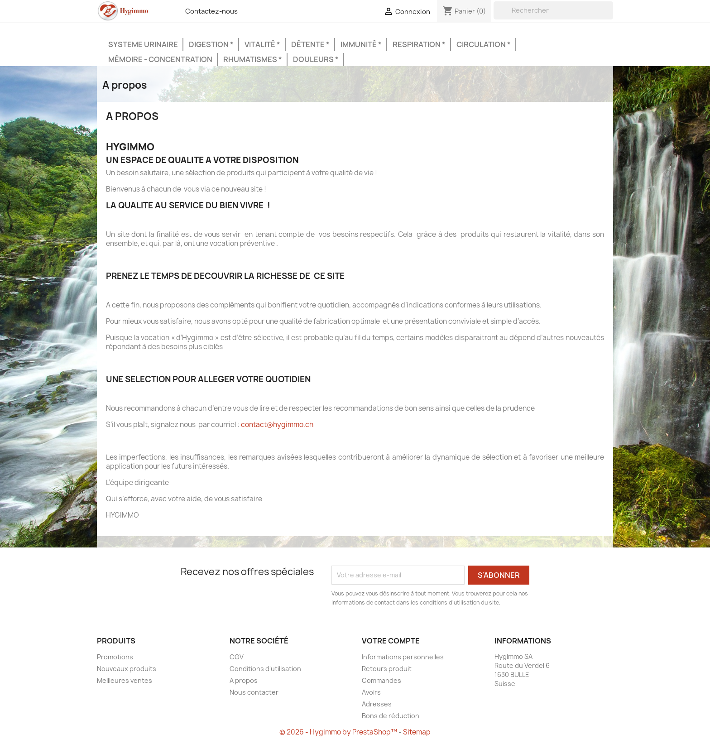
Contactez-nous (211, 11)
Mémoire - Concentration (160, 59)
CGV (237, 657)
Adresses (377, 704)
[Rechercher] (553, 10)
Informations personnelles (403, 657)
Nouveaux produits (126, 668)
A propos (244, 680)
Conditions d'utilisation (265, 668)
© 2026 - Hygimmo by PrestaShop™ (338, 732)
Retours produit (387, 668)
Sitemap (417, 732)
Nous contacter (254, 692)
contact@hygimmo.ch (277, 424)
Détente (308, 44)
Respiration (417, 44)
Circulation (481, 44)
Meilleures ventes (124, 680)
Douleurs (314, 59)
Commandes (381, 680)
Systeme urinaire (143, 44)
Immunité (359, 44)
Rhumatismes (250, 59)
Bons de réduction (390, 715)
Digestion (209, 44)
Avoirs (371, 692)
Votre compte (391, 641)
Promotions (115, 657)
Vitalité (261, 44)
